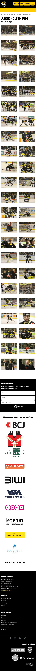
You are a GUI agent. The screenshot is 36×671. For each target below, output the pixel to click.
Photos (19, 14)
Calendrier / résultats (7, 624)
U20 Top (3, 600)
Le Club (12, 14)
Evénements (5, 627)
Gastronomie (27, 3)
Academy (4, 603)
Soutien (3, 618)
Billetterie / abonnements (9, 622)
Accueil (6, 14)
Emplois (3, 629)
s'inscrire (18, 406)
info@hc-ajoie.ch (6, 590)
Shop (21, 3)
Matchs (3, 615)
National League (6, 598)
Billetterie (16, 3)
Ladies (3, 605)
